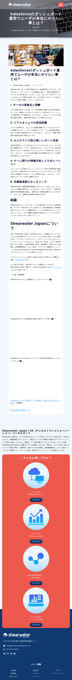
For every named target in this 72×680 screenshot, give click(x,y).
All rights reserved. (36, 676)
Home (13, 27)
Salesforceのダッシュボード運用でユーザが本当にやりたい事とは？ (41, 27)
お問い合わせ (14, 250)
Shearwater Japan (18, 82)
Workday (5, 432)
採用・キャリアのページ (45, 257)
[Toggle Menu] (61, 5)
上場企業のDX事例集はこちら (21, 398)
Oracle (14, 432)
